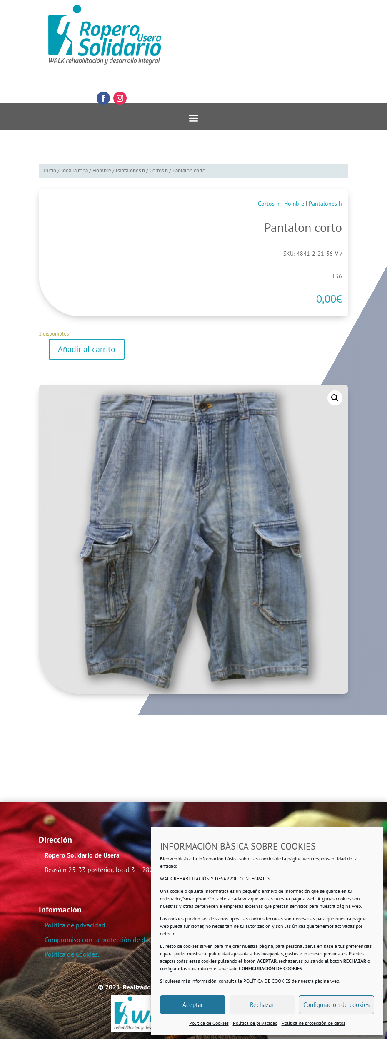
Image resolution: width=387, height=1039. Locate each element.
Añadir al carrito (86, 349)
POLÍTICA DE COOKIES (266, 981)
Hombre (101, 170)
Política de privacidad (255, 1023)
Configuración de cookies (336, 1005)
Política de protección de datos (313, 1023)
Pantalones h (130, 170)
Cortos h (159, 170)
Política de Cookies (209, 1023)
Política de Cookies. (72, 954)
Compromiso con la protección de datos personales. (118, 939)
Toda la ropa (74, 170)
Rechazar (262, 1005)
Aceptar (192, 1005)
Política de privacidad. (76, 925)
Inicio (50, 170)
